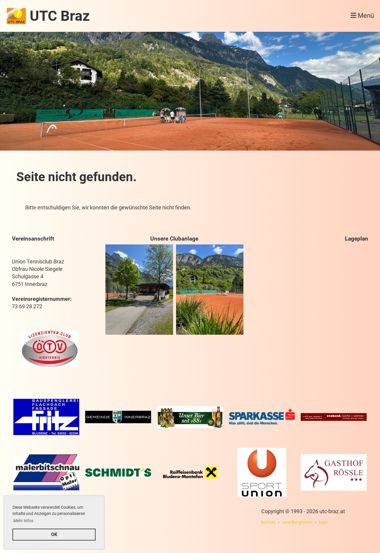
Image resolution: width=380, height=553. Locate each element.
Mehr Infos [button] (23, 520)
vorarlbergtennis (297, 522)
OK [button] (54, 534)
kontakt (268, 522)
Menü (362, 15)
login (323, 522)
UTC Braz (60, 15)
